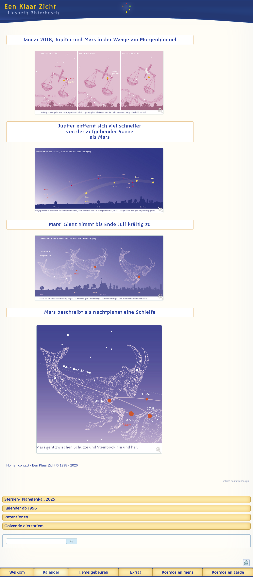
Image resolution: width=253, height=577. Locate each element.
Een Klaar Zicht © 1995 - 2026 (55, 465)
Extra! (135, 572)
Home (10, 465)
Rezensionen (16, 517)
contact (23, 465)
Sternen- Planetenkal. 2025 (29, 499)
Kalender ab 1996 (20, 508)
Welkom (17, 572)
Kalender (51, 572)
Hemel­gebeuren (93, 572)
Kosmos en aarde (228, 572)
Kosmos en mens (178, 572)
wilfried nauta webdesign (236, 481)
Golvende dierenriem (23, 526)
